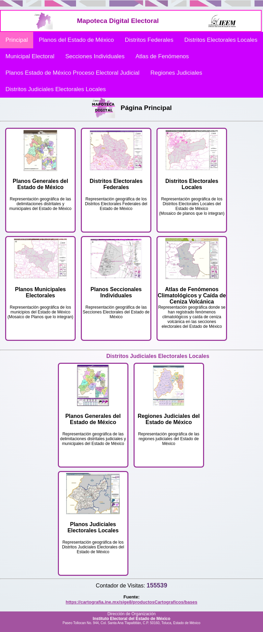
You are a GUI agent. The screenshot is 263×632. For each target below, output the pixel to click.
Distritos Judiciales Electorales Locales (55, 89)
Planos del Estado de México (76, 40)
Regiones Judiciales (176, 73)
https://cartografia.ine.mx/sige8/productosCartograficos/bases (131, 602)
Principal (16, 40)
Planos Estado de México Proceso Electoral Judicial (72, 73)
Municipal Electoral (29, 56)
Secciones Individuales (95, 56)
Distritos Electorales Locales (221, 40)
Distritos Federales (149, 40)
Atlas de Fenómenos (162, 56)
